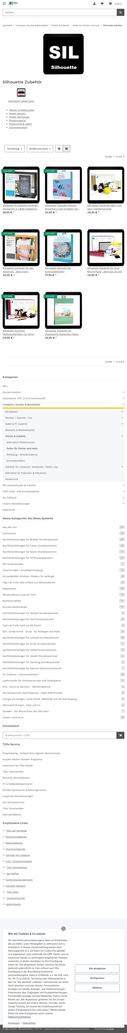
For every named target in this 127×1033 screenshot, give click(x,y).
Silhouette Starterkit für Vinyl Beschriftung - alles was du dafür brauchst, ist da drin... (105, 269)
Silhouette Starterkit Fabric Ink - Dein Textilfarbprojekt (104, 207)
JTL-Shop (110, 1028)
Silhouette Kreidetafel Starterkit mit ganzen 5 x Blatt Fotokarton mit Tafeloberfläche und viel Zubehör (20, 207)
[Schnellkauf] (60, 735)
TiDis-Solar (13, 892)
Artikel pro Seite (38, 148)
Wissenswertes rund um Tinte (63, 594)
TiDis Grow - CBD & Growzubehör (21, 491)
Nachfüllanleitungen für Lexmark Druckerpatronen (63, 637)
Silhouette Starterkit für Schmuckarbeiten (58, 269)
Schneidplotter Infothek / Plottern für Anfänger (63, 576)
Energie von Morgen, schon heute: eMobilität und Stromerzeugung (63, 699)
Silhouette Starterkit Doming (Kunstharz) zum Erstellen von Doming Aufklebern (61, 207)
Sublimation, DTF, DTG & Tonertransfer (24, 398)
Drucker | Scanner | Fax (18, 417)
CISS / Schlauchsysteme (19, 861)
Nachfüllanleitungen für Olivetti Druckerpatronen (63, 656)
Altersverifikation (12, 814)
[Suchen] (60, 12)
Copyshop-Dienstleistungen (18, 796)
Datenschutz (29, 1023)
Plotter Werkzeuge (19, 117)
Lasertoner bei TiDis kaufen (18, 765)
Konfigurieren (97, 978)
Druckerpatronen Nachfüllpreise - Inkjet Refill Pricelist (63, 692)
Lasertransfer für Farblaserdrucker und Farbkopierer (63, 680)
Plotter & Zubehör (15, 436)
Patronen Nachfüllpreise (16, 777)
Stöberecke (9, 509)
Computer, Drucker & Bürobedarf (21, 404)
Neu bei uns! (63, 527)
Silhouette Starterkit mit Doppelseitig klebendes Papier (62, 332)
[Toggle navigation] (4, 2)
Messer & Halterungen (21, 110)
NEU (5, 386)
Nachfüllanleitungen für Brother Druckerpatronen (63, 539)
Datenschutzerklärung (19, 1017)
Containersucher (16, 898)
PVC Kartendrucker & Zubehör (19, 485)
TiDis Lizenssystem (13, 771)
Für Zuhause (10, 497)
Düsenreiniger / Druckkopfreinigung (63, 570)
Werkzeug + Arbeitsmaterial (22, 454)
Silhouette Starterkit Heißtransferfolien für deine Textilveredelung (18, 332)
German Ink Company (18, 855)
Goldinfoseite (13, 904)
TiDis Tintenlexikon (13, 808)
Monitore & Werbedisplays (20, 430)
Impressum (14, 1023)
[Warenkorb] (115, 3)
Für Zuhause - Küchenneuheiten (63, 674)
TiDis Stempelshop (17, 867)
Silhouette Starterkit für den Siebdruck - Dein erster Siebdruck (18, 269)
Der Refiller (13, 873)
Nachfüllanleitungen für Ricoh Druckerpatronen (63, 643)
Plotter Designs (17, 113)
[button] (94, 3)
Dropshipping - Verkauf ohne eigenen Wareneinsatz (31, 753)
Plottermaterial (17, 120)
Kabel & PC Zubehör (16, 423)
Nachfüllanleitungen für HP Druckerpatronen (63, 557)
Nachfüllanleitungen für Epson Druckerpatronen (63, 551)
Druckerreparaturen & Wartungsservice (24, 790)
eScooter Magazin (16, 885)
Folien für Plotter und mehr (22, 448)
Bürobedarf (11, 411)
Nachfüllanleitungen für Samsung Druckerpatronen (63, 662)
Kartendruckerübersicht (19, 879)
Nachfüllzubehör (63, 600)
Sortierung (13, 148)
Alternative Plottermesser (21, 442)
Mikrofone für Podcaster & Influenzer (25, 473)
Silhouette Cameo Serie (21, 101)
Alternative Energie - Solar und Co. (63, 705)
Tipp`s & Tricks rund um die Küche (63, 625)
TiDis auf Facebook (16, 830)
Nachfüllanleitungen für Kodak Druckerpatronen (63, 649)
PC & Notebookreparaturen (18, 783)
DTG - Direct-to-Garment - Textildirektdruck (63, 686)
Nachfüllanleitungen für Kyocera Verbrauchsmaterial (63, 668)
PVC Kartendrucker (63, 564)
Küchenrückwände (16, 836)
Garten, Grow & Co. (63, 717)
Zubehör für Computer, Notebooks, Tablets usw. (32, 466)
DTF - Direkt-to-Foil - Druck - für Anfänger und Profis (63, 631)
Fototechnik (11, 479)
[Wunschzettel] (102, 3)
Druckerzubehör (12, 392)
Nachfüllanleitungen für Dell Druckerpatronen (63, 619)
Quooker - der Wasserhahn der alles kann (63, 711)
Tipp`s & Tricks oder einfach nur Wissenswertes (63, 582)
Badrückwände (14, 842)
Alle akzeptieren (97, 968)
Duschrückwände (15, 849)
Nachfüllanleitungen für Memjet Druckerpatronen (63, 613)
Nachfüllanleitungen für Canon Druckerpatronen (63, 545)
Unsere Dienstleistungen (16, 503)
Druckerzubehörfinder (63, 607)
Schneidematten (18, 127)
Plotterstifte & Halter (20, 124)
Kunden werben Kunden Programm (22, 759)
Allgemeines (63, 588)
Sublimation (63, 533)
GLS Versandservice (13, 802)
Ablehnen (97, 987)
